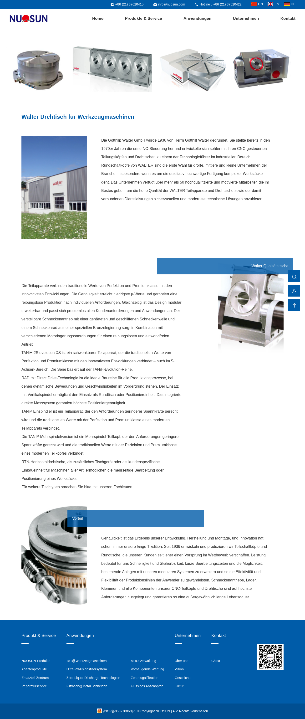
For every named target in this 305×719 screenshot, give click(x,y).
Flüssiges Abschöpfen (147, 686)
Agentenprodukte (34, 669)
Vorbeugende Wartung (147, 669)
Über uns (181, 661)
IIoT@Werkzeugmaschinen (86, 661)
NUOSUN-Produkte (35, 661)
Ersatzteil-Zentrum (35, 678)
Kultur (179, 686)
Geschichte (183, 678)
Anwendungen (197, 18)
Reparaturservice (34, 686)
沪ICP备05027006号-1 (120, 711)
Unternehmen (246, 18)
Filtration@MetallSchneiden (86, 686)
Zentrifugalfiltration (144, 678)
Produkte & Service (143, 18)
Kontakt (287, 18)
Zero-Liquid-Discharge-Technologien (93, 678)
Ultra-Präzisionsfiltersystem (86, 669)
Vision (179, 669)
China (215, 661)
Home (97, 18)
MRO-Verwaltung (143, 661)
